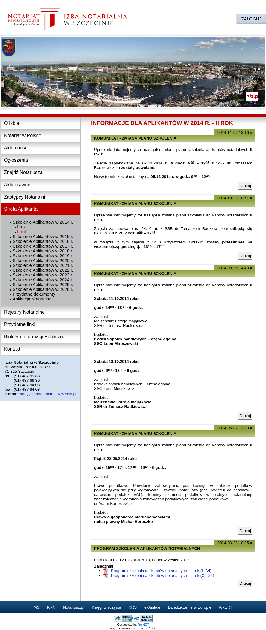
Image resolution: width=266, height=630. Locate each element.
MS (36, 607)
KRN (51, 607)
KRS (133, 607)
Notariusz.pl (73, 607)
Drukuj (245, 186)
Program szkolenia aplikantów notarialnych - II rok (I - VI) (161, 570)
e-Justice (152, 607)
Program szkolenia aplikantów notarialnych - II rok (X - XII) (162, 575)
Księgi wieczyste (106, 607)
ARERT (226, 607)
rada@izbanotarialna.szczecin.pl (47, 394)
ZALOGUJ (251, 19)
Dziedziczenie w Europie (189, 607)
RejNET (143, 624)
